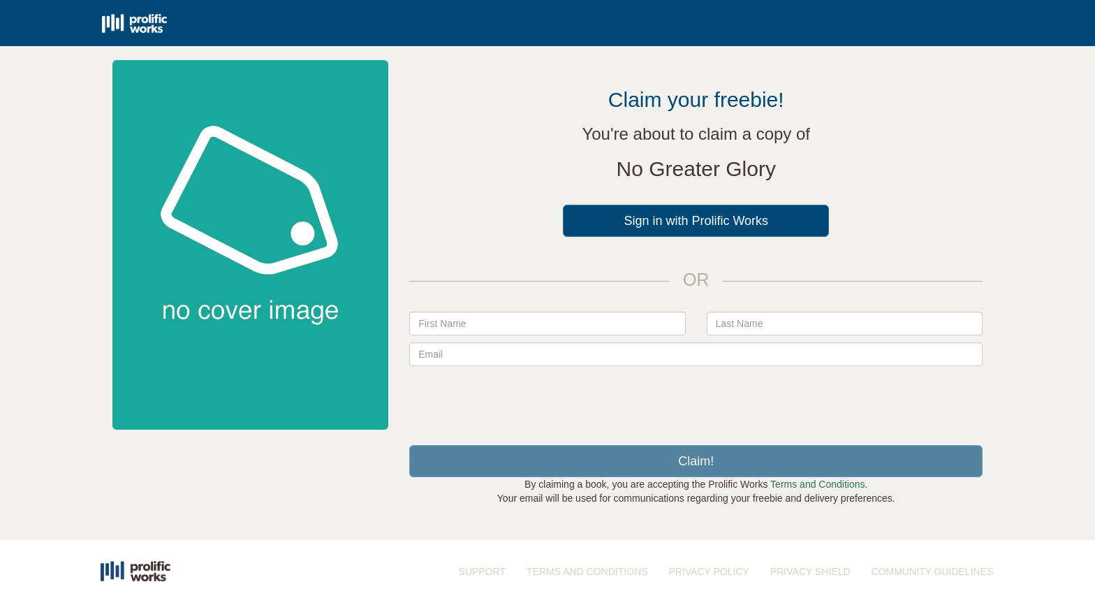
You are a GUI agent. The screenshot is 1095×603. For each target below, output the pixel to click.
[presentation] (696, 400)
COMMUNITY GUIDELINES (933, 571)
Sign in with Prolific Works (696, 221)
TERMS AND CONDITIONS (587, 571)
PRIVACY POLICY (708, 571)
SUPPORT (482, 571)
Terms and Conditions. (818, 484)
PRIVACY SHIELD (810, 571)
